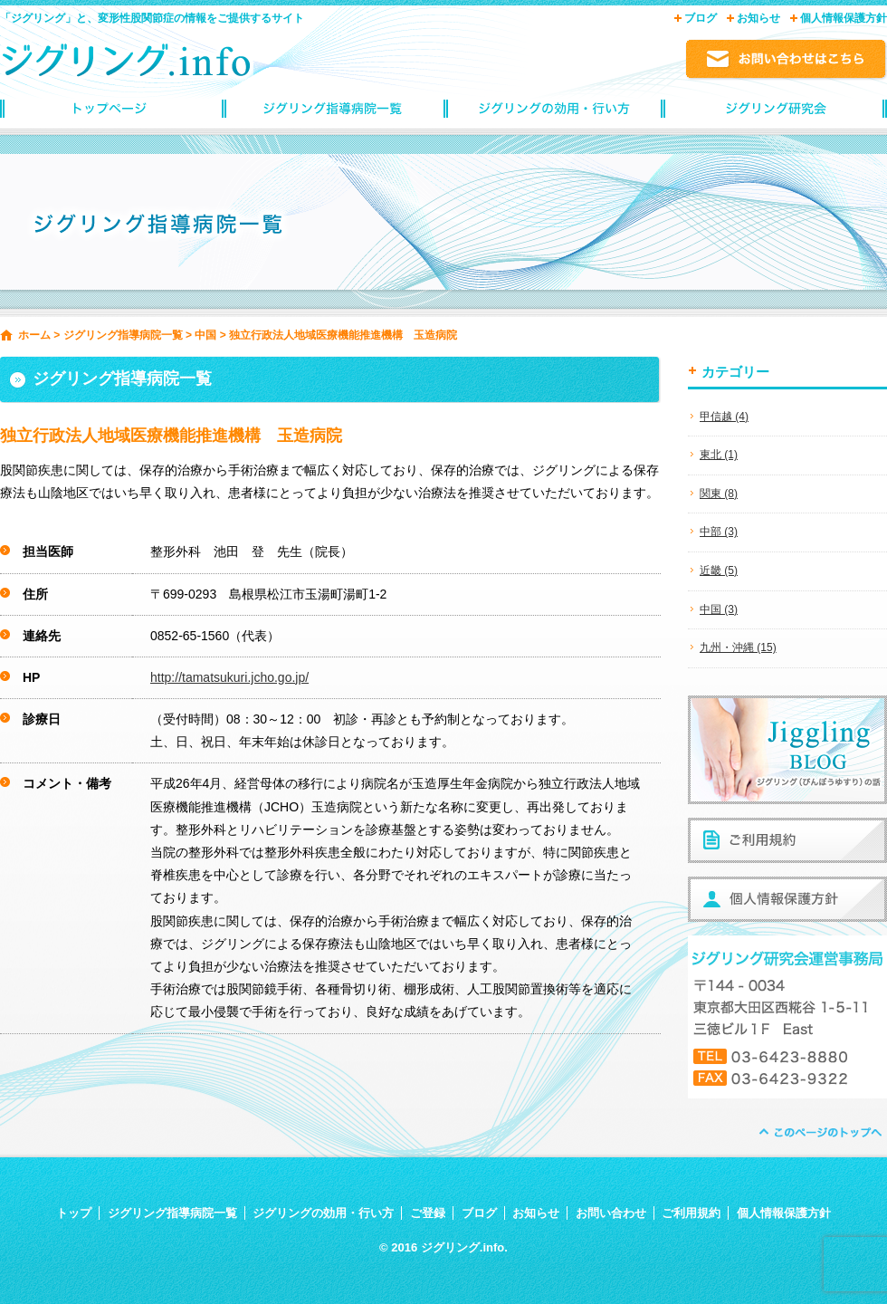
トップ (73, 1213)
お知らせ (758, 18)
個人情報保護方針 (843, 18)
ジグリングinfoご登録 (776, 113)
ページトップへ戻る (819, 1132)
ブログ (700, 18)
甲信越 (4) (724, 416)
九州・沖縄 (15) (738, 647)
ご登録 (427, 1213)
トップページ (111, 113)
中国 (205, 335)
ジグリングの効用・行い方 (554, 113)
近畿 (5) (719, 570)
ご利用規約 (691, 1213)
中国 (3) (719, 609)
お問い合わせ (611, 1213)
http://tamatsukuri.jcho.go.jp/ (229, 677)
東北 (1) (719, 454)
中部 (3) (719, 531)
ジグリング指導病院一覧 (333, 113)
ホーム (34, 335)
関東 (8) (719, 493)
